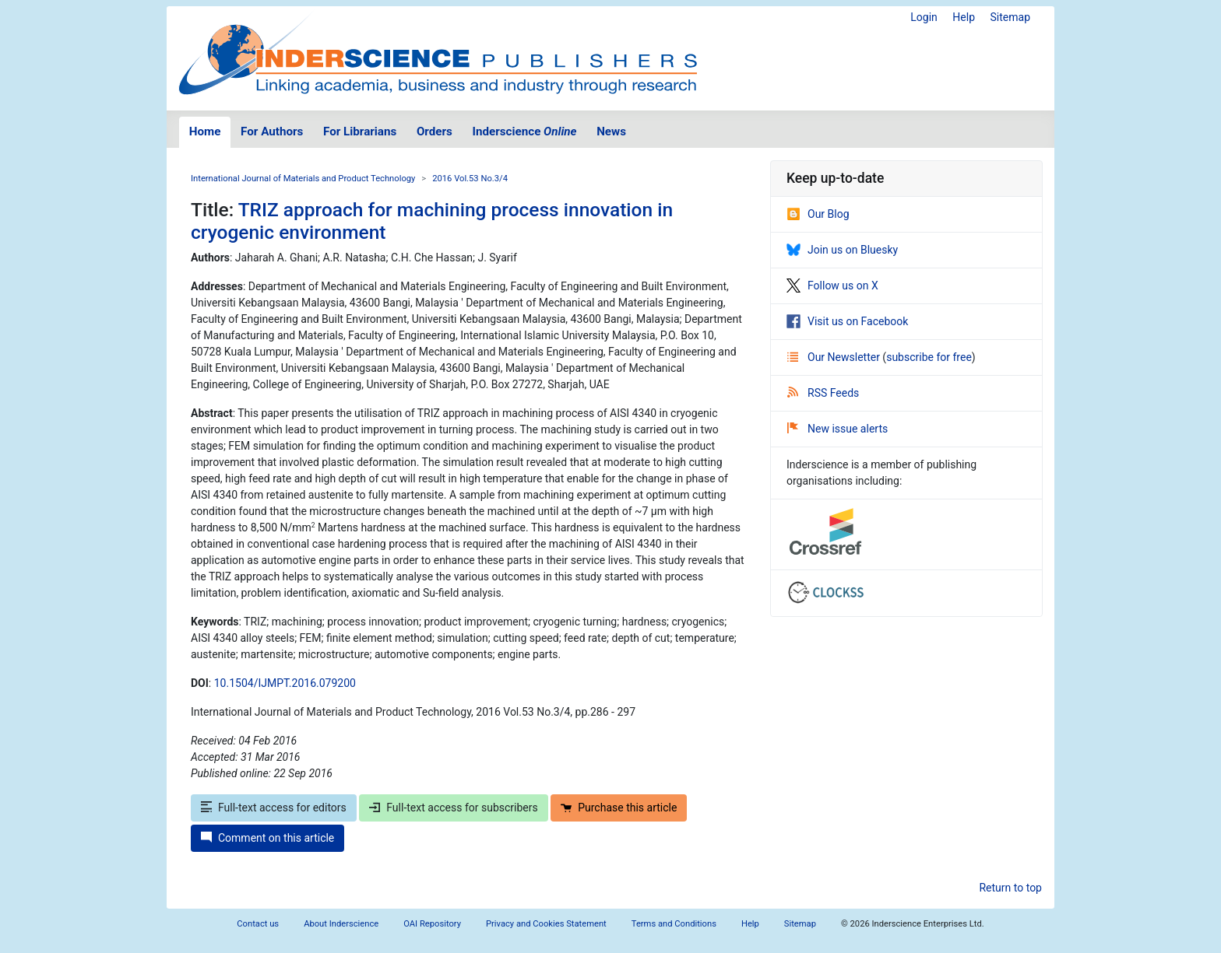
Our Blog (818, 214)
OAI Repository (432, 924)
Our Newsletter (834, 357)
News (611, 131)
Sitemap (1010, 17)
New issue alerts (837, 428)
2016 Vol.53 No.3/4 (470, 178)
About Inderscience (341, 924)
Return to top (1010, 887)
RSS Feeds (823, 393)
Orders (434, 131)
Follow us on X (832, 285)
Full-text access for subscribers (453, 807)
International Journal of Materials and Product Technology (303, 178)
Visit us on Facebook (847, 321)
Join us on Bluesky (842, 250)
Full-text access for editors (274, 807)
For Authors (272, 131)
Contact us (258, 924)
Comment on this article (267, 838)
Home (205, 131)
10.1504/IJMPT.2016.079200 (285, 683)
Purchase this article (619, 807)
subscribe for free (929, 357)
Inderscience (525, 131)
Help (963, 17)
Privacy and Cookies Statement (546, 924)
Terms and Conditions (674, 924)
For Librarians (359, 131)
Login (924, 17)
